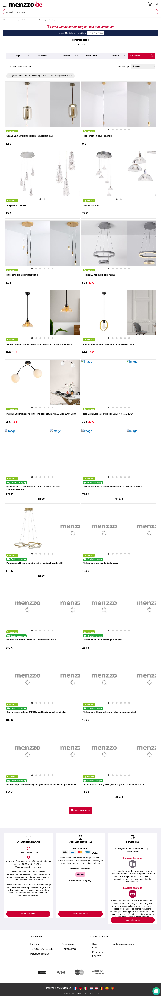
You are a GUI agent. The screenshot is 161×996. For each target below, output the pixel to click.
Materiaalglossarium (40, 954)
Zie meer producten (80, 810)
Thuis (5, 20)
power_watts (91, 56)
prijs (17, 56)
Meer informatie (28, 914)
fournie (66, 56)
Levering (34, 944)
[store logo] (77, 4)
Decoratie (13, 20)
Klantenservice (69, 949)
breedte (115, 56)
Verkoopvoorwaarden (123, 944)
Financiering (68, 944)
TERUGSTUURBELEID (41, 949)
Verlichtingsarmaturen (28, 20)
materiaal (42, 56)
